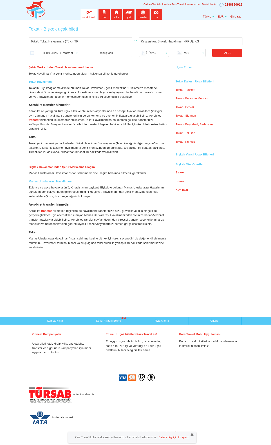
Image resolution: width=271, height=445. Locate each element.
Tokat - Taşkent (185, 89)
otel (104, 14)
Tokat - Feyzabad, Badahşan (194, 124)
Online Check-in (152, 4)
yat (129, 14)
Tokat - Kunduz (185, 141)
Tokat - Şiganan (186, 115)
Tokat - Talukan (185, 133)
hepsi (186, 52)
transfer (143, 14)
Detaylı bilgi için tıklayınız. (174, 437)
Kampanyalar (55, 320)
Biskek (180, 172)
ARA (227, 53)
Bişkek (180, 181)
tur (156, 14)
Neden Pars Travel (173, 4)
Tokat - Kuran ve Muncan (192, 98)
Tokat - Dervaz (185, 107)
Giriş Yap (235, 16)
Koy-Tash (182, 189)
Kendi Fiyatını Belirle (109, 320)
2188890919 (230, 5)
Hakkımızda (192, 4)
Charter (214, 320)
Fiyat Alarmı (162, 320)
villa (116, 14)
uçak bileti (89, 14)
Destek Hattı (209, 4)
